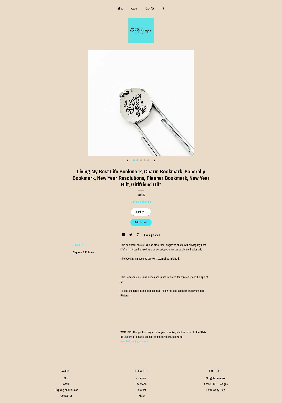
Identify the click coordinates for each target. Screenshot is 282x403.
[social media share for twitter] (131, 235)
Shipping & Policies (83, 252)
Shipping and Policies (66, 390)
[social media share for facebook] (124, 235)
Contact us (66, 396)
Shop (120, 8)
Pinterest (141, 390)
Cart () (149, 8)
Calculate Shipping (141, 202)
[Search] (163, 9)
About (134, 8)
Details (78, 245)
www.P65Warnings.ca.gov (134, 341)
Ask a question (152, 235)
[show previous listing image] (127, 160)
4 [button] (144, 160)
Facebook (141, 384)
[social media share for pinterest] (138, 235)
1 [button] (134, 160)
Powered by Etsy (215, 390)
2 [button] (137, 160)
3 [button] (141, 160)
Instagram (141, 378)
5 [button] (148, 160)
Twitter (141, 396)
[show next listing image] (154, 160)
